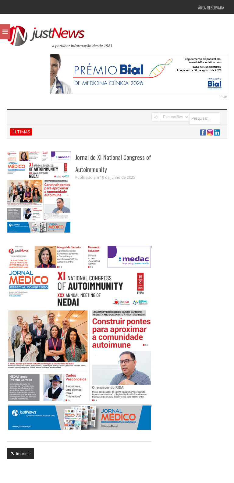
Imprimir (20, 453)
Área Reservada (211, 7)
